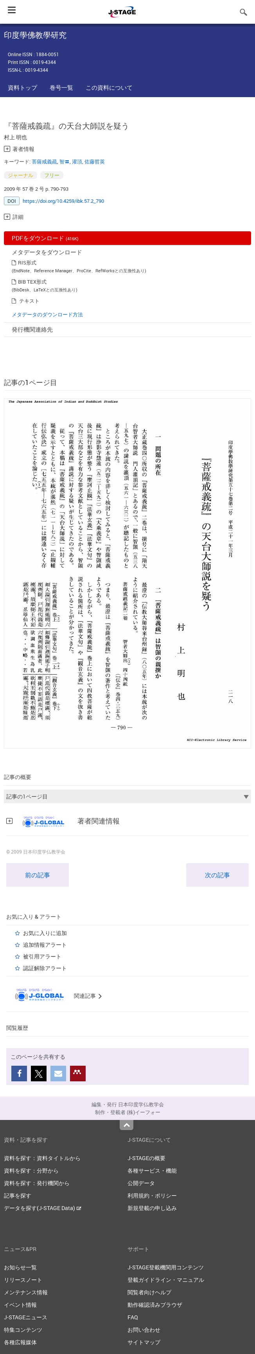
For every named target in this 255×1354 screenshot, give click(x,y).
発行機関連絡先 (32, 329)
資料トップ (22, 87)
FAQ (133, 1317)
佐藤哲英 (94, 161)
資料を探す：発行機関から (37, 1183)
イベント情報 (20, 1304)
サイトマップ (144, 1342)
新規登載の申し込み (152, 1208)
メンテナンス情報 (26, 1292)
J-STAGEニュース (25, 1317)
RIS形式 (27, 262)
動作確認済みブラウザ (155, 1304)
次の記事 (217, 875)
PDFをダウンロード (45, 238)
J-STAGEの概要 (146, 1158)
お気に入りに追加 (45, 933)
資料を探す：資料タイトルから (42, 1158)
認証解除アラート (45, 968)
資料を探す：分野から (31, 1170)
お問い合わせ (144, 1329)
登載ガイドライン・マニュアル (166, 1279)
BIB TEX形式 (32, 281)
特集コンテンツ (23, 1329)
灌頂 (77, 161)
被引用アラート (42, 956)
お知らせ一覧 (20, 1267)
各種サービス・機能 (152, 1170)
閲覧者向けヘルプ (149, 1292)
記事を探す (17, 1195)
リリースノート (23, 1279)
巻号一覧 (61, 87)
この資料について (109, 87)
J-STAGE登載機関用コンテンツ (166, 1267)
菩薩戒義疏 (44, 161)
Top (126, 1125)
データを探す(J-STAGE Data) (42, 1208)
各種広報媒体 (20, 1342)
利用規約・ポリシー (152, 1195)
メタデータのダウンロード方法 (47, 314)
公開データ (141, 1183)
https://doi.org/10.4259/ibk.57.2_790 (63, 200)
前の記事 (37, 875)
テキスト (29, 300)
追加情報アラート (45, 944)
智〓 (64, 161)
